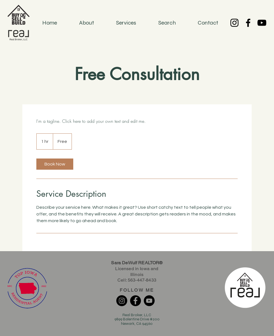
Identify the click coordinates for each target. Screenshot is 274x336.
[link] (54, 164)
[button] (167, 23)
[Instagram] (234, 22)
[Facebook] (248, 22)
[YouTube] (261, 22)
